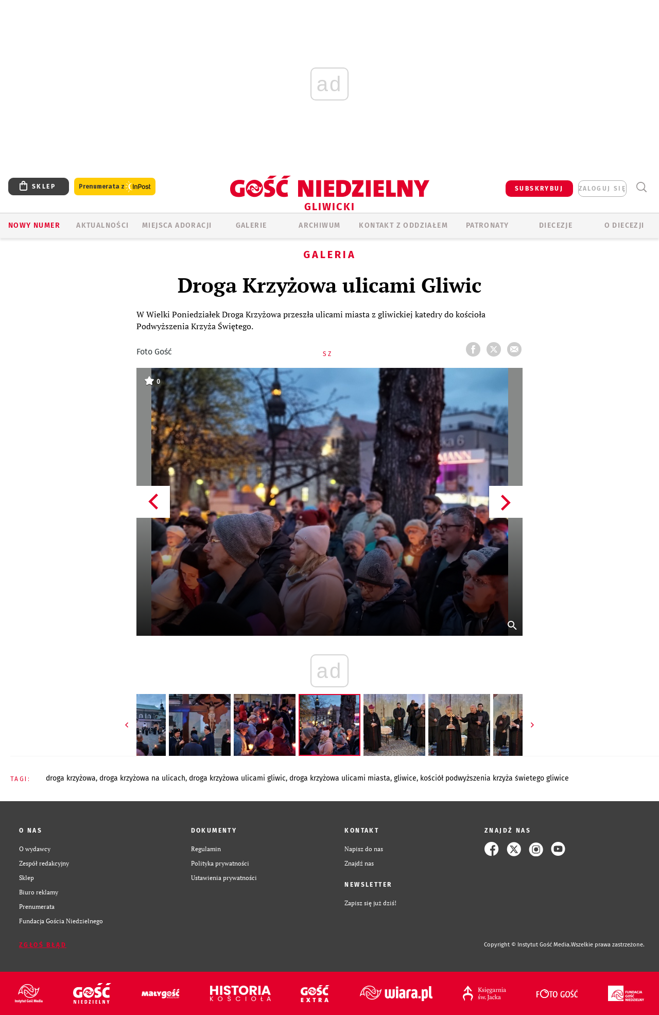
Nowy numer (34, 225)
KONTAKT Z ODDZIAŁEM (403, 225)
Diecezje (556, 225)
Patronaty (487, 225)
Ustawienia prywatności (224, 878)
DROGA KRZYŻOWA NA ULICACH (142, 778)
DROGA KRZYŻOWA (71, 778)
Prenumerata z (115, 187)
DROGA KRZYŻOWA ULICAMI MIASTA (339, 778)
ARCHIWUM (319, 225)
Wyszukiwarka (641, 187)
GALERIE (251, 225)
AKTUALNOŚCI (102, 225)
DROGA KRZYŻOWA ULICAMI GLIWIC (237, 778)
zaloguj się (602, 188)
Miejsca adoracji (177, 225)
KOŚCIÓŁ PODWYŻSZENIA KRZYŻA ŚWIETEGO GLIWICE (494, 778)
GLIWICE (405, 778)
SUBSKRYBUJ (539, 188)
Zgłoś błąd (42, 945)
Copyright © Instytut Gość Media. (527, 944)
